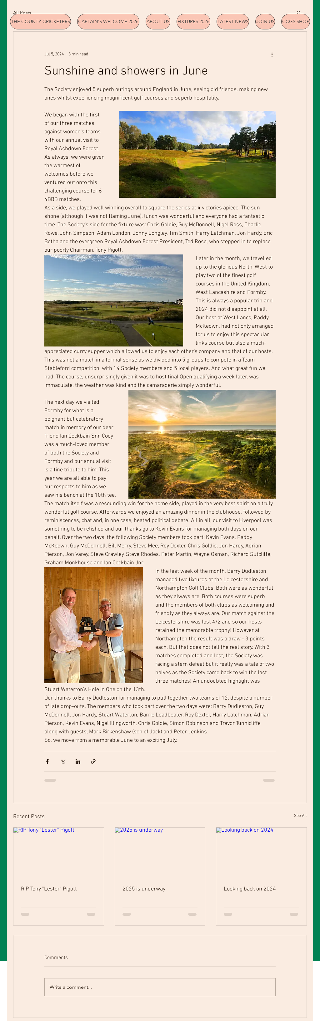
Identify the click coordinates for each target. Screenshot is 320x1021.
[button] (299, 12)
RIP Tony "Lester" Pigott (49, 889)
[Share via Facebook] (47, 761)
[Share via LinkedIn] (78, 761)
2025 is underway (143, 889)
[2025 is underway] (160, 853)
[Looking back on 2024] (261, 853)
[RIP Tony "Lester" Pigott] (58, 853)
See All (300, 815)
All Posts (22, 13)
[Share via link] (93, 761)
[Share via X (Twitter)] (63, 761)
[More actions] (272, 54)
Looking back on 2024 (250, 889)
